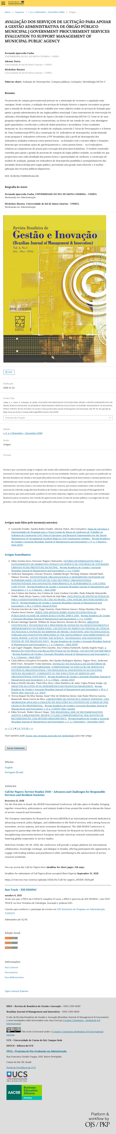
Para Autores (11, 972)
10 (27, 728)
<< (6, 728)
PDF (10, 372)
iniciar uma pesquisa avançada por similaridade (50, 735)
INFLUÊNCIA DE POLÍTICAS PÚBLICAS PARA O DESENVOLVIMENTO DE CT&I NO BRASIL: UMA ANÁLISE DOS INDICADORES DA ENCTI (60, 599)
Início (7, 12)
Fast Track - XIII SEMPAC (21, 889)
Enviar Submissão (16, 748)
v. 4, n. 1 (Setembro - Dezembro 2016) (46, 12)
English (9, 767)
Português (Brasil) (14, 772)
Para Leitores (11, 967)
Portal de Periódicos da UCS (21, 1067)
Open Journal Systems (16, 991)
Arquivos (19, 12)
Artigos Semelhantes (18, 554)
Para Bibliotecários (14, 977)
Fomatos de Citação (15, 417)
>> (32, 728)
